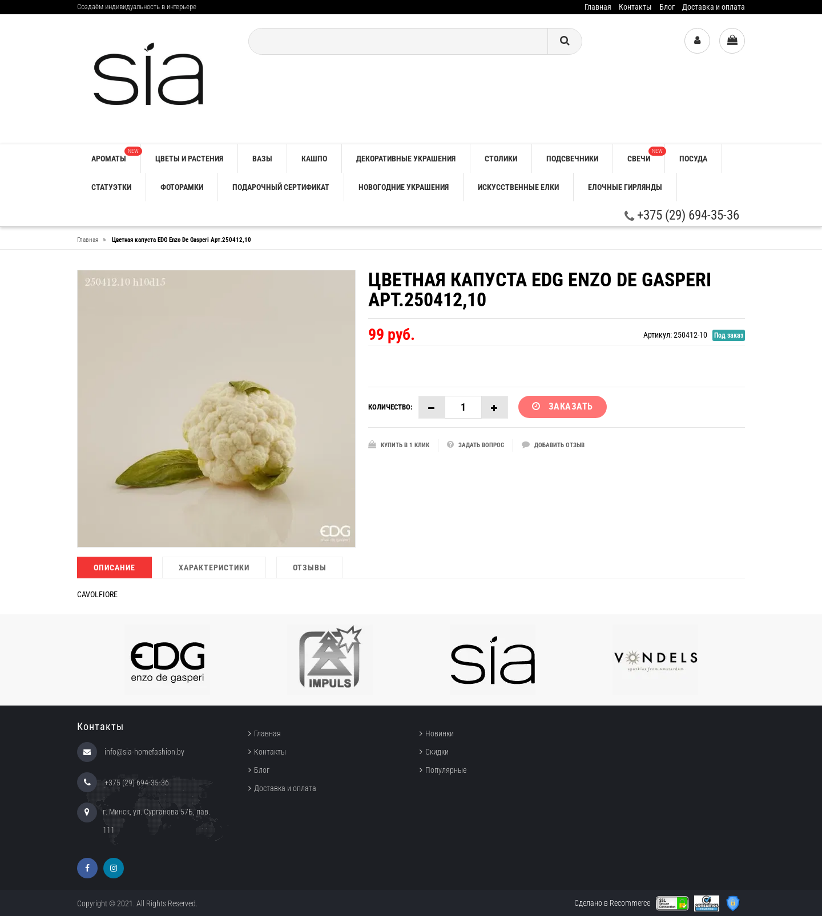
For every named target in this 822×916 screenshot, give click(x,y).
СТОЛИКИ (501, 158)
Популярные (445, 770)
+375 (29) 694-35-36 (681, 215)
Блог (667, 6)
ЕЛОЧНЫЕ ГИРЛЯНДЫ (625, 187)
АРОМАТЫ (115, 155)
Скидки (437, 751)
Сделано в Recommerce (612, 902)
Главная (598, 6)
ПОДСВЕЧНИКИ (572, 158)
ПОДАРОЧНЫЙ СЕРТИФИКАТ (280, 187)
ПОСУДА (693, 158)
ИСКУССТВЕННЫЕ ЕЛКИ (518, 187)
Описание (114, 567)
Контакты (635, 6)
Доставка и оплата (713, 6)
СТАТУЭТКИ (111, 187)
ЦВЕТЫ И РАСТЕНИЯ (189, 158)
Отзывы (310, 567)
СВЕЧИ (645, 155)
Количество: (390, 407)
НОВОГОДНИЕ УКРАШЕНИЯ (403, 187)
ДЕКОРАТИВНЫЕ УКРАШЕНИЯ (406, 158)
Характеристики (214, 567)
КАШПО (314, 158)
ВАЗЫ (262, 158)
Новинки (439, 733)
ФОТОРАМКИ (181, 187)
